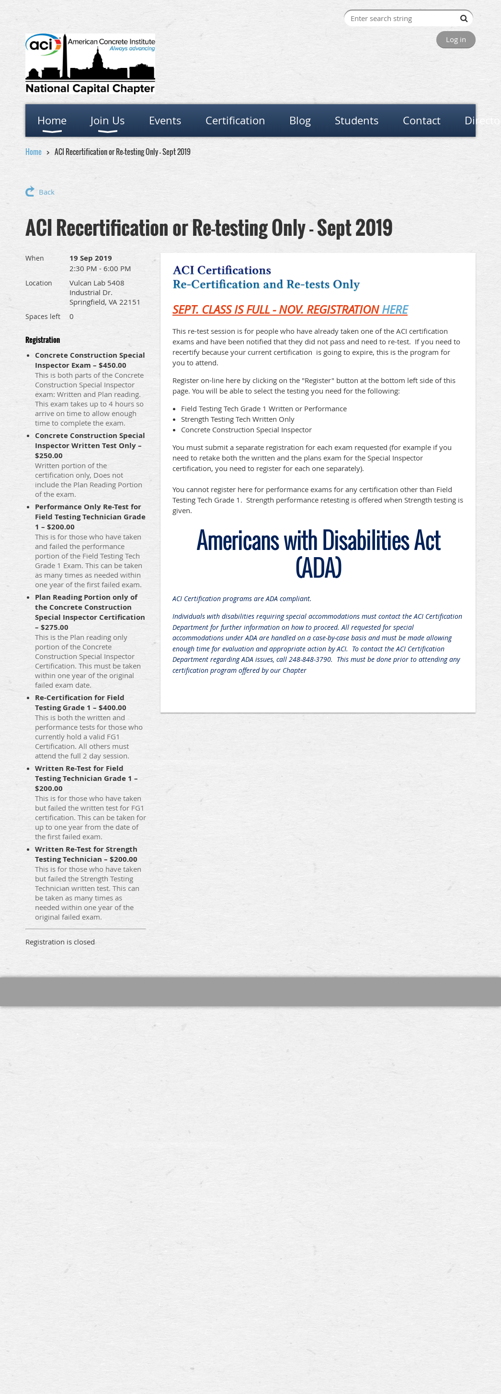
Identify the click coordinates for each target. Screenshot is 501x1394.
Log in (456, 39)
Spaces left (42, 316)
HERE (395, 309)
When (34, 258)
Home (33, 151)
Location (38, 282)
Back (47, 192)
